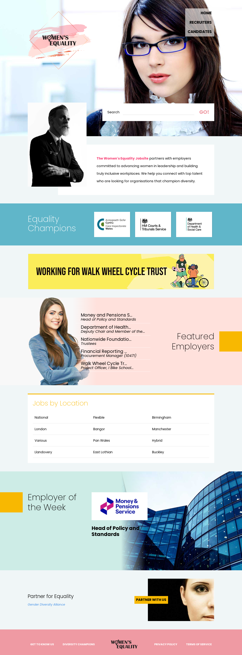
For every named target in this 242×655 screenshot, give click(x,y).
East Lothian (103, 452)
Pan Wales (101, 440)
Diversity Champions (79, 644)
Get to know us (42, 644)
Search (113, 112)
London (41, 429)
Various (41, 440)
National (41, 417)
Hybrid (157, 440)
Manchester (161, 429)
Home (206, 13)
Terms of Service (199, 644)
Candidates (200, 32)
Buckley (158, 452)
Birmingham (161, 417)
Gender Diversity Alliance (46, 604)
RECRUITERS (201, 22)
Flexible (99, 417)
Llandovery (43, 452)
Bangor (99, 429)
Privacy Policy (165, 644)
